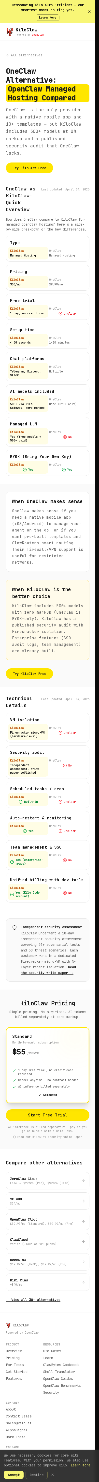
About (11, 1409)
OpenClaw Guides (58, 1378)
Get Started (17, 1371)
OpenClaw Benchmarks (62, 1385)
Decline (36, 1475)
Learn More (47, 18)
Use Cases (52, 1351)
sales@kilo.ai (18, 1423)
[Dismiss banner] (89, 12)
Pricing (13, 1358)
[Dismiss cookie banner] (53, 1475)
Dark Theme (16, 1437)
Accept (14, 1475)
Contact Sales (18, 1416)
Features (14, 1378)
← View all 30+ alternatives (33, 1299)
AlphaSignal (17, 1430)
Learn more (80, 1465)
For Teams (15, 1365)
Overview (14, 1351)
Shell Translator (59, 1371)
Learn (48, 1358)
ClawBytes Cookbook (61, 1365)
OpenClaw (32, 1333)
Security (51, 1392)
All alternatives (24, 55)
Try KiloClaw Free (29, 168)
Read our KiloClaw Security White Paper (47, 1137)
